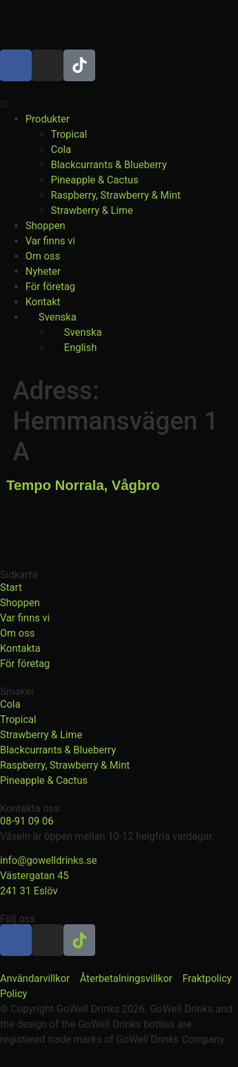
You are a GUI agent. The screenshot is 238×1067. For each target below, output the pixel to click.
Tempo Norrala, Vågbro (83, 485)
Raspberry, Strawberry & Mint (116, 195)
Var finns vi (50, 241)
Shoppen (45, 226)
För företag (50, 287)
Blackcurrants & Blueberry (109, 165)
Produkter (47, 119)
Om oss (42, 256)
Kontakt (42, 302)
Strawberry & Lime (92, 210)
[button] (119, 104)
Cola (61, 149)
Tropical (69, 134)
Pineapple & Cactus (94, 180)
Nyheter (42, 271)
